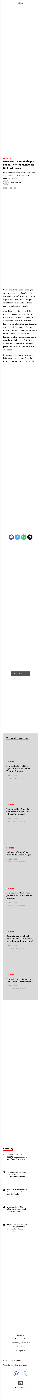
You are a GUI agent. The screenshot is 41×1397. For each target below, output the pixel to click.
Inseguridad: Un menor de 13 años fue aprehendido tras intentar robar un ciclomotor (17, 1228)
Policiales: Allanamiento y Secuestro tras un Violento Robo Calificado (17, 1192)
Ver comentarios (20, 674)
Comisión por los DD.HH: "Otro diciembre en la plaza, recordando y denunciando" (19, 938)
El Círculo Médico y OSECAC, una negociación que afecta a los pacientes (17, 1157)
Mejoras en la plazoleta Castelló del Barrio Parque (18, 853)
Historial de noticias (20, 1339)
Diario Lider (15, 182)
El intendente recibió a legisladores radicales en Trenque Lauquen (18, 768)
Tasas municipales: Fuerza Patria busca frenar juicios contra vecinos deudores (17, 1174)
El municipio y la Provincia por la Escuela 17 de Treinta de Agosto (19, 895)
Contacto (20, 1335)
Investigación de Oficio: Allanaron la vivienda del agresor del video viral (16, 1209)
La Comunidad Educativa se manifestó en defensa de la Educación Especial (19, 811)
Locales (7, 158)
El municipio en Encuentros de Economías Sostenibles (19, 980)
